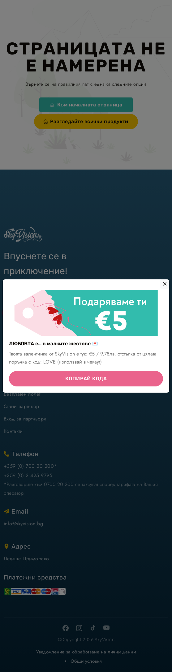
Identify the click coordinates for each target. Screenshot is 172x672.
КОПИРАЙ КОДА (86, 378)
